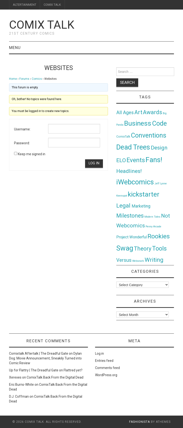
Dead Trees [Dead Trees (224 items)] (133, 147)
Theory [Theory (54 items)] (142, 248)
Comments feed (107, 368)
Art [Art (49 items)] (138, 112)
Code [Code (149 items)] (159, 123)
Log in (99, 353)
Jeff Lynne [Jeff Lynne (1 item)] (161, 183)
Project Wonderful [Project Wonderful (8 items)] (131, 237)
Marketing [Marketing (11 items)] (141, 206)
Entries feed (104, 361)
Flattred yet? (73, 370)
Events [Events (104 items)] (136, 160)
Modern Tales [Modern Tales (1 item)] (152, 216)
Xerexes (15, 377)
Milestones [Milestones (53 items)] (130, 215)
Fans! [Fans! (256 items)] (154, 160)
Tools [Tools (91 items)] (159, 248)
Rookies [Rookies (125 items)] (158, 236)
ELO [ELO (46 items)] (121, 160)
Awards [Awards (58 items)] (152, 112)
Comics (37, 78)
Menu (15, 47)
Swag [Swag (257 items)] (124, 248)
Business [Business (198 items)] (137, 123)
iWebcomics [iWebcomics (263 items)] (135, 182)
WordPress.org (106, 375)
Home (13, 78)
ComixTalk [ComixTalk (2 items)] (123, 136)
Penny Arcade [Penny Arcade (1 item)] (153, 226)
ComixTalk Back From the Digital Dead (55, 377)
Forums (24, 78)
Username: (22, 129)
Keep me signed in (31, 154)
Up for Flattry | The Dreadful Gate (33, 370)
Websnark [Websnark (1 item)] (138, 260)
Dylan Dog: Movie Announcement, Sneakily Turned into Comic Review (45, 358)
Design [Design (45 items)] (159, 147)
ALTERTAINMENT (24, 4)
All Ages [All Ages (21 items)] (125, 112)
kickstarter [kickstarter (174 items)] (143, 194)
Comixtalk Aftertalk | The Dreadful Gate (38, 353)
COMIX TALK (52, 4)
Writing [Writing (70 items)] (154, 259)
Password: (22, 143)
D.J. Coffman (19, 396)
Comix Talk (41, 25)
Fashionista (139, 421)
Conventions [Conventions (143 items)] (148, 135)
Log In (94, 163)
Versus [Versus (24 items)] (124, 260)
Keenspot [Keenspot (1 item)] (121, 195)
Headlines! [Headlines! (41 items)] (129, 171)
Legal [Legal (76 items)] (124, 205)
